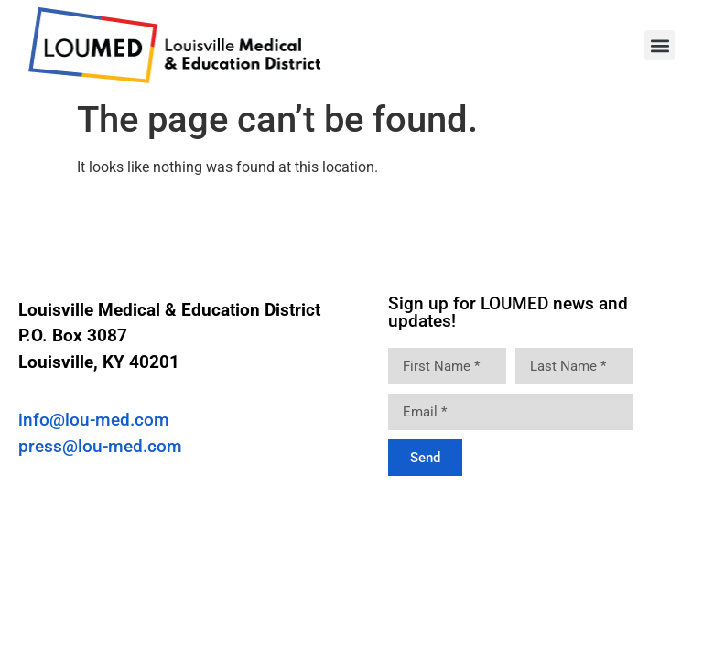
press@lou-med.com (100, 446)
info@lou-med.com (93, 419)
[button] (659, 45)
